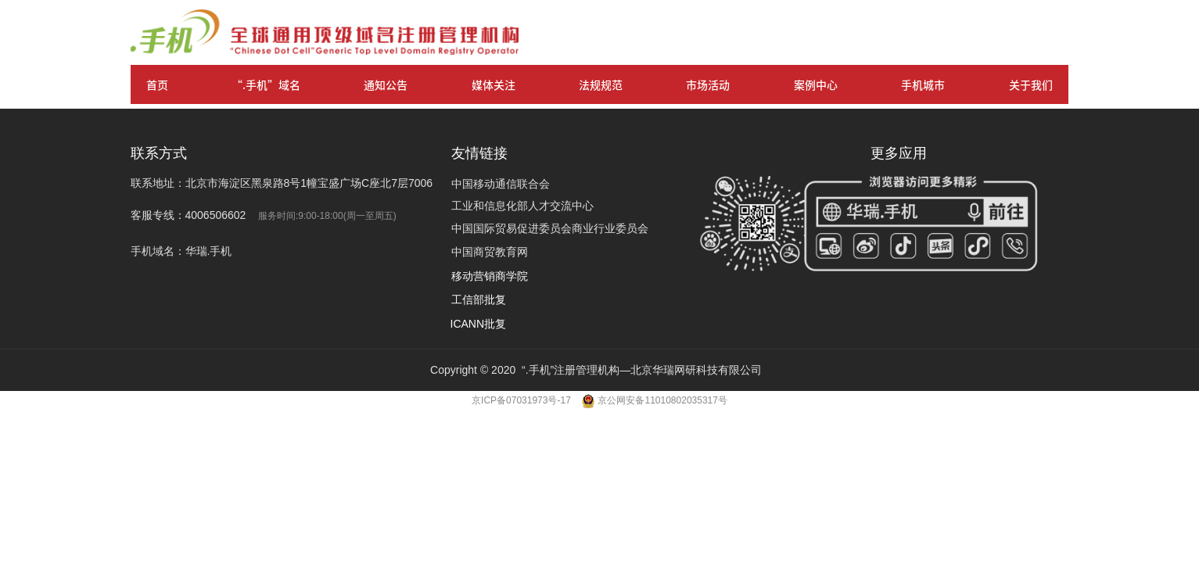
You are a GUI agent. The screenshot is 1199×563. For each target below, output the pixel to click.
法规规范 (601, 84)
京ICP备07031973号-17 (522, 400)
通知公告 (385, 84)
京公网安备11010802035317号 (662, 400)
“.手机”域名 (266, 84)
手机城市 (923, 84)
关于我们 (1031, 84)
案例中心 (816, 84)
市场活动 (708, 84)
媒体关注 (493, 84)
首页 (157, 84)
